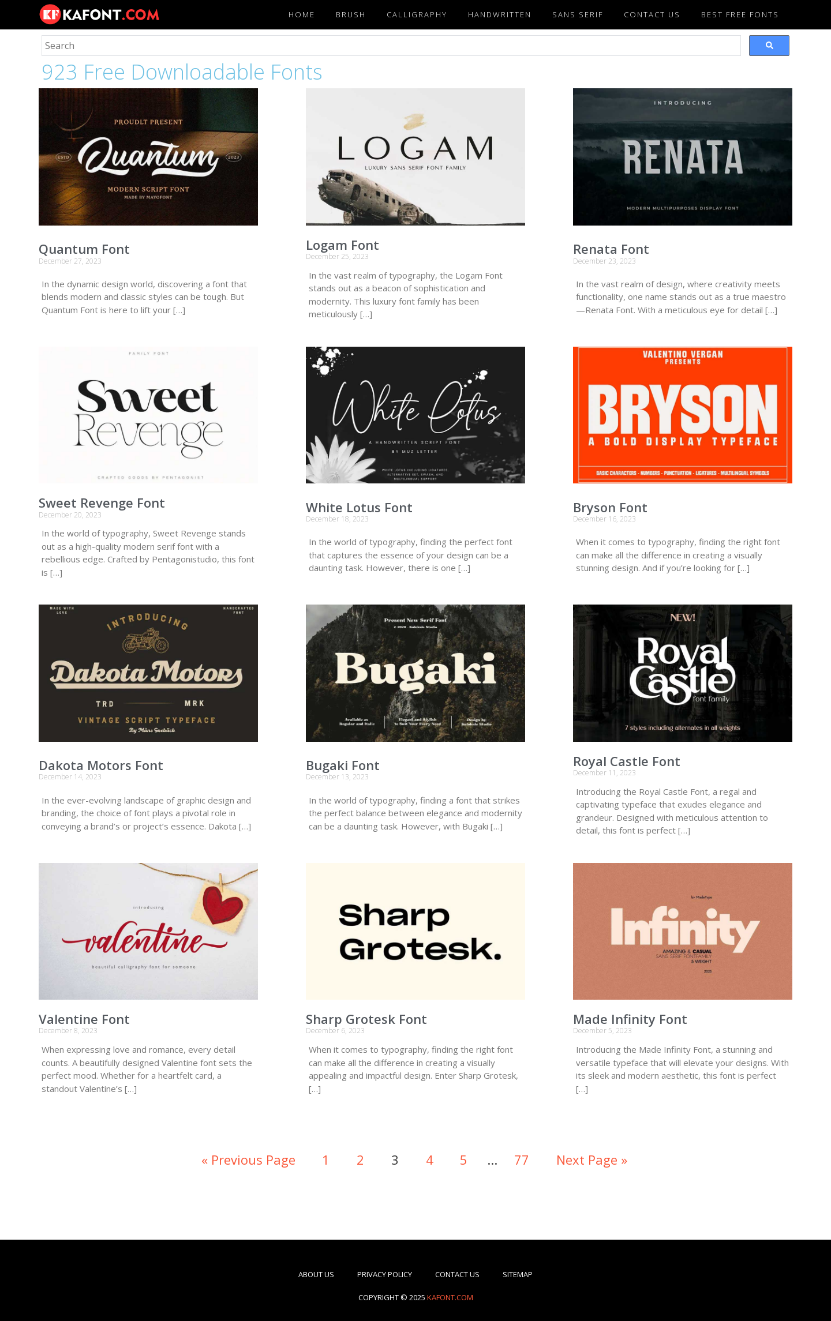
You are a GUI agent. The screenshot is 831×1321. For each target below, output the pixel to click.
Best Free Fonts (740, 14)
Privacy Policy (384, 1274)
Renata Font (611, 248)
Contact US (652, 14)
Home (302, 14)
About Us (316, 1274)
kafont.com (450, 1297)
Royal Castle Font (626, 761)
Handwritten (499, 14)
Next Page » (591, 1159)
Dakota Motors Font (101, 765)
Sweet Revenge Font (102, 502)
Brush (351, 14)
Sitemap (518, 1274)
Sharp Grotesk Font (366, 1018)
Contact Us (457, 1274)
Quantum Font (84, 248)
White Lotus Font (359, 507)
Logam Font (342, 244)
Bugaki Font (343, 765)
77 (521, 1159)
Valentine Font (84, 1018)
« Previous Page (248, 1159)
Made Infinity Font (630, 1018)
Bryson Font (610, 507)
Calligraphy (417, 14)
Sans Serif (577, 14)
